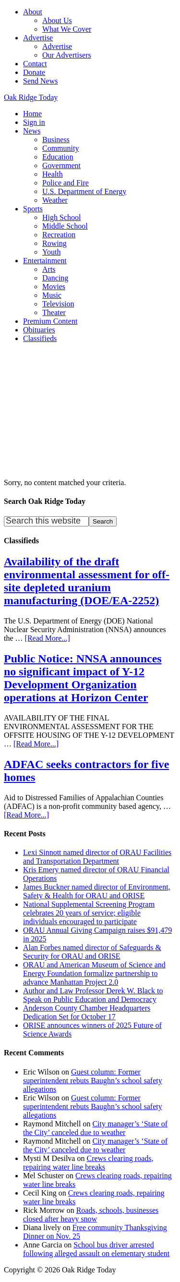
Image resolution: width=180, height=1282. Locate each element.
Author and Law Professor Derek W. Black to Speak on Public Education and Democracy (93, 995)
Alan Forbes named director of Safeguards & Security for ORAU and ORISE (92, 951)
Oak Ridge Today (31, 97)
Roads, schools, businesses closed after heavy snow (90, 1214)
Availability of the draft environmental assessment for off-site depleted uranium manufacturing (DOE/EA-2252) (86, 581)
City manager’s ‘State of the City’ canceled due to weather (95, 1128)
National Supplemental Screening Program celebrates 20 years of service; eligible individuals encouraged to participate (89, 913)
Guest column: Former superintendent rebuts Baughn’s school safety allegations (92, 1080)
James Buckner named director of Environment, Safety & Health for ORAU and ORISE (96, 891)
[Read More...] (47, 638)
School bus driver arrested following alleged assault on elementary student (96, 1249)
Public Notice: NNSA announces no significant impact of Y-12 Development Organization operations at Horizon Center (83, 678)
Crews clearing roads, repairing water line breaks (88, 1162)
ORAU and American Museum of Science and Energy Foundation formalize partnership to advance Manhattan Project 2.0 (94, 973)
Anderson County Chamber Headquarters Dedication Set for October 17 (86, 1012)
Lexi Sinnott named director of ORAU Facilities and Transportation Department (97, 856)
